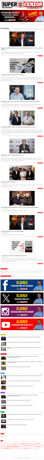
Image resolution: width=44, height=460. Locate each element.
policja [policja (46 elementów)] (38, 445)
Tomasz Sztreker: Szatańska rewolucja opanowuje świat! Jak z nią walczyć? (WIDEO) (24, 380)
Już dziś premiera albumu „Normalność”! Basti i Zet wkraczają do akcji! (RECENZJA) (23, 342)
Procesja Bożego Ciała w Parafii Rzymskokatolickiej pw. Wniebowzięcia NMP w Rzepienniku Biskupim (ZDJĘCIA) (22, 357)
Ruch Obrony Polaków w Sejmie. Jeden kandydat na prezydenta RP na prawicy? (18, 127)
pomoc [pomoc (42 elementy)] (5, 446)
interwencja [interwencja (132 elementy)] (27, 443)
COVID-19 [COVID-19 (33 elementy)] (7, 443)
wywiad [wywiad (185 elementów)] (26, 448)
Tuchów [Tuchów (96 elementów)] (10, 448)
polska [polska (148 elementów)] (2, 447)
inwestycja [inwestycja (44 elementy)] (32, 443)
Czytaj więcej (40, 55)
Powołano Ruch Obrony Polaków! (8, 181)
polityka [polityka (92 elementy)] (41, 445)
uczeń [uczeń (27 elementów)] (13, 448)
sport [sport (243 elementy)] (38, 447)
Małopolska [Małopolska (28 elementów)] (18, 445)
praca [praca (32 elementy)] (20, 446)
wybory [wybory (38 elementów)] (23, 448)
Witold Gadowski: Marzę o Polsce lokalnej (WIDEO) (12, 231)
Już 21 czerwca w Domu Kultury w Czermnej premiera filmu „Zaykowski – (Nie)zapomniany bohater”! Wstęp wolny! (25, 362)
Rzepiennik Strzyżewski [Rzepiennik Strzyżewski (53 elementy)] (32, 446)
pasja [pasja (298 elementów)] (24, 445)
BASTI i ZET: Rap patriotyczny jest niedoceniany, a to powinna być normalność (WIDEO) (24, 375)
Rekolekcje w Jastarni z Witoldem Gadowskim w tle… (12, 155)
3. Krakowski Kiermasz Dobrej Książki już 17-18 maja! (13, 74)
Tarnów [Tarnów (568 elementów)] (6, 448)
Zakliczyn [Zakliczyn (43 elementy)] (29, 448)
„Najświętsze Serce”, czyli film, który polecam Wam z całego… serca (20, 419)
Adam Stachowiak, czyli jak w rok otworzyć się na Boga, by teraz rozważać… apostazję (24, 414)
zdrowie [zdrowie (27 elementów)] (33, 448)
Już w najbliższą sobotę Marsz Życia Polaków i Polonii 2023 (14, 255)
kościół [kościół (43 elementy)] (11, 445)
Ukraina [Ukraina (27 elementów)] (15, 448)
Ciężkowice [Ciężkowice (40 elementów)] (4, 443)
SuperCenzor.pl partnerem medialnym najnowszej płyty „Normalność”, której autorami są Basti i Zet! (24, 348)
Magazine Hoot (21, 457)
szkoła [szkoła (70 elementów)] (2, 448)
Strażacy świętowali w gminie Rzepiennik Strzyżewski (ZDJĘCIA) (20, 405)
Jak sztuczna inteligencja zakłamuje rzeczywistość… (17, 424)
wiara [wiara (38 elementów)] (18, 448)
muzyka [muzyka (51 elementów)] (21, 445)
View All (42, 334)
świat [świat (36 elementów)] (38, 448)
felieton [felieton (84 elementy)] (15, 443)
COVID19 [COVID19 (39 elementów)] (10, 443)
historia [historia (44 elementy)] (19, 443)
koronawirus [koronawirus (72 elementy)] (7, 445)
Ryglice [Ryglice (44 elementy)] (27, 446)
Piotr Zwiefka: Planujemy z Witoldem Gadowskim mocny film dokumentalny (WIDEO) (19, 207)
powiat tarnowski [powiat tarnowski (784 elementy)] (13, 447)
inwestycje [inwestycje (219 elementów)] (37, 443)
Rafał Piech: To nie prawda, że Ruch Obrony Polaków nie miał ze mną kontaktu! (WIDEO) (20, 101)
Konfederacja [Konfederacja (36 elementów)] (3, 445)
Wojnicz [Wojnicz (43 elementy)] (20, 448)
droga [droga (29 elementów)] (13, 443)
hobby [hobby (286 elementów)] (22, 443)
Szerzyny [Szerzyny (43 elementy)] (41, 446)
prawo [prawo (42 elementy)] (23, 446)
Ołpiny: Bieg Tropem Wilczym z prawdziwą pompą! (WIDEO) (19, 366)
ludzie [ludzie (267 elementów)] (14, 445)
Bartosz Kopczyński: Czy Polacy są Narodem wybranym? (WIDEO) (20, 386)
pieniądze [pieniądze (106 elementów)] (28, 445)
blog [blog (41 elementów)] (1, 443)
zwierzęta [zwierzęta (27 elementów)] (35, 448)
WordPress (28, 457)
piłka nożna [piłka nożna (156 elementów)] (34, 445)
